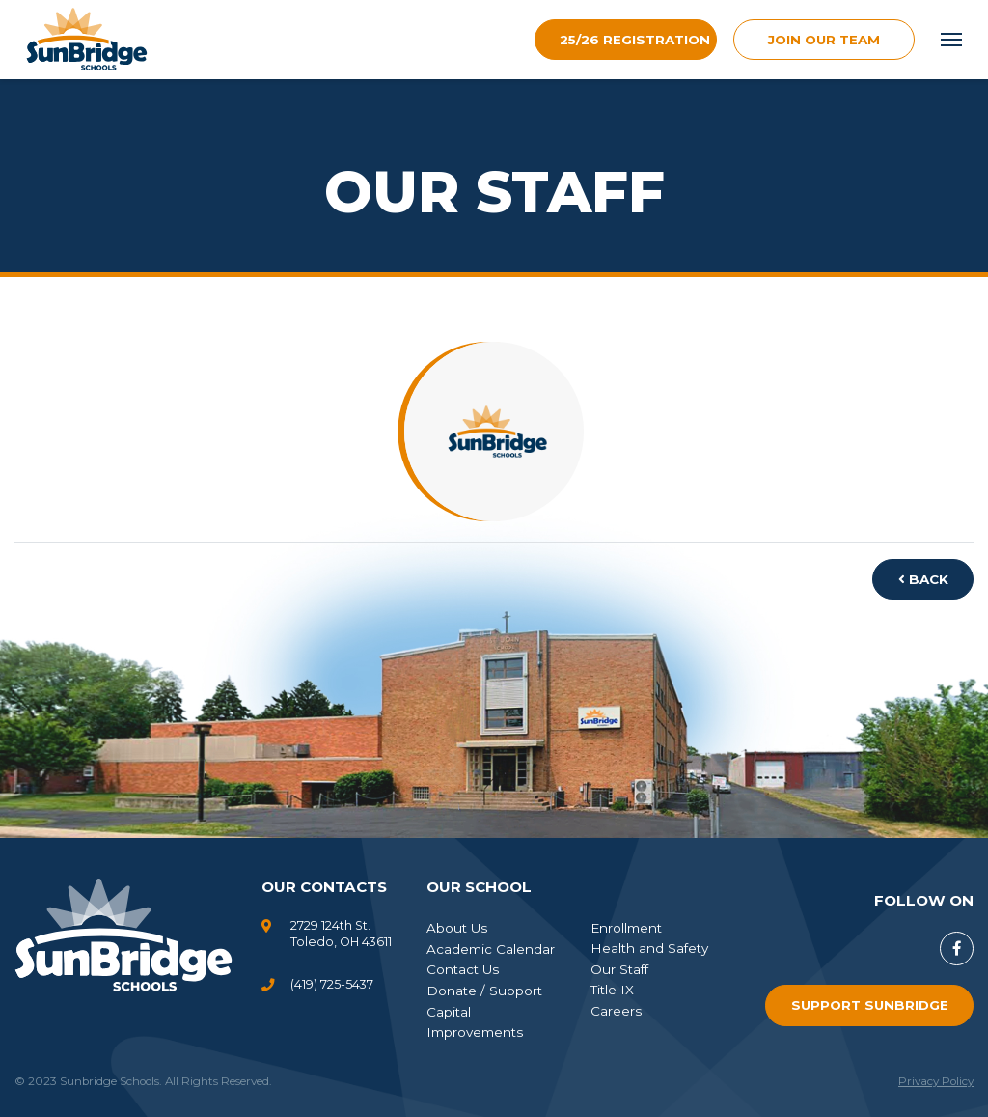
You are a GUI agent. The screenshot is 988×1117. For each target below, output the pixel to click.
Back (923, 579)
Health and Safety (649, 948)
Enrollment (626, 927)
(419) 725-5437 (331, 984)
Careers (616, 1011)
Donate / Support (484, 990)
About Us (456, 927)
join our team (824, 39)
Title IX (612, 989)
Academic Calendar (490, 949)
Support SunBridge (869, 1005)
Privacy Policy (936, 1081)
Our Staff (619, 969)
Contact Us (462, 969)
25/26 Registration (635, 39)
